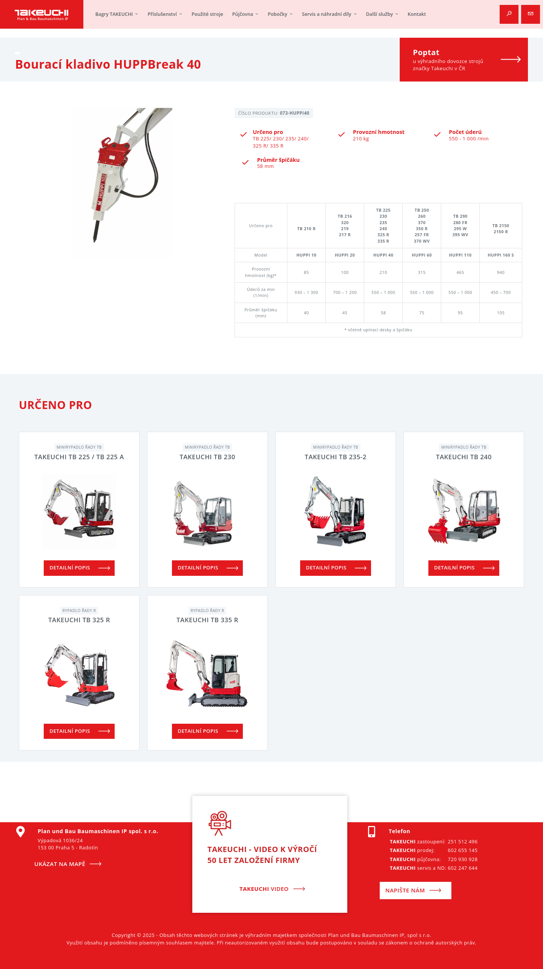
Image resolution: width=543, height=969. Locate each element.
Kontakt (417, 15)
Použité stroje (207, 15)
